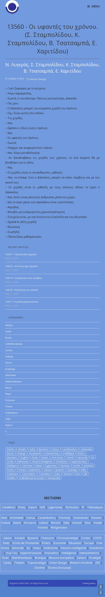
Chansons (47, 538)
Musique (65, 465)
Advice (8, 538)
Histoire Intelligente (42, 461)
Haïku (37, 548)
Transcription (28, 473)
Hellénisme (51, 548)
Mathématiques (22, 558)
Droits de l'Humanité (25, 543)
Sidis (66, 523)
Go (92, 457)
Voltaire (43, 527)
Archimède (16, 518)
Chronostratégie (67, 538)
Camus (55, 449)
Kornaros (30, 523)
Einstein (96, 518)
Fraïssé (5, 523)
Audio (8, 331)
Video (57, 473)
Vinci (77, 473)
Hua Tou (11, 553)
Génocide (18, 548)
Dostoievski (35, 453)
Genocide (82, 457)
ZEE (85, 473)
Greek (10, 461)
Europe (89, 543)
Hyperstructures (30, 553)
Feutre (44, 457)
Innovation (51, 553)
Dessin (10, 453)
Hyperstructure (79, 461)
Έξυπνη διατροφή (59, 568)
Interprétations (89, 553)
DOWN (100, 592)
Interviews (10, 375)
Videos (9, 425)
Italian (39, 465)
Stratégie (95, 558)
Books (8, 337)
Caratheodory (69, 449)
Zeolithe (11, 477)
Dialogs (42, 79)
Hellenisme (23, 461)
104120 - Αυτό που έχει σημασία (21, 266)
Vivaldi (98, 523)
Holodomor (62, 461)
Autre (32, 449)
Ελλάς (22, 507)
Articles (33, 79)
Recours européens (61, 558)
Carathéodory (47, 518)
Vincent (68, 473)
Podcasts (10, 400)
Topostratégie (36, 563)
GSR (42, 507)
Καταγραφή (54, 477)
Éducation (75, 543)
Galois (17, 523)
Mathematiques (13, 381)
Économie (59, 543)
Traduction (12, 473)
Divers (8, 362)
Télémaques (95, 507)
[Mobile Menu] (93, 6)
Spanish (59, 469)
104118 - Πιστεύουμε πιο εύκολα (21, 289)
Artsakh (22, 449)
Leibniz (43, 523)
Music (8, 387)
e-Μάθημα (68, 453)
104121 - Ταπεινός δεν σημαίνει (20, 254)
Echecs (81, 453)
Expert (32, 507)
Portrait (21, 469)
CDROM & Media (13, 343)
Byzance (43, 449)
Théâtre (19, 563)
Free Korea (57, 457)
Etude (35, 457)
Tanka (7, 563)
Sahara (48, 469)
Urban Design (58, 563)
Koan (5, 558)
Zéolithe (39, 568)
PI (83, 507)
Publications (11, 412)
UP (100, 586)
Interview (27, 465)
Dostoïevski (80, 518)
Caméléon (8, 507)
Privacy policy (89, 583)
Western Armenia (81, 563)
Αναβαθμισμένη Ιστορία (31, 477)
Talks (8, 418)
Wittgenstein (59, 527)
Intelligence (13, 465)
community (86, 449)
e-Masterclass (52, 453)
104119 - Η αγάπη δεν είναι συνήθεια (23, 278)
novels (76, 465)
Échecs (46, 543)
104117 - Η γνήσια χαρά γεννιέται (21, 301)
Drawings (10, 368)
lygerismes (51, 465)
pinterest (88, 465)
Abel (4, 518)
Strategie (72, 469)
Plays (8, 393)
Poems (9, 406)
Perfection (72, 507)
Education (12, 457)
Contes (9, 350)
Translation (45, 473)
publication (34, 469)
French (70, 457)
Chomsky (64, 518)
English (24, 457)
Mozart (55, 523)
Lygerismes (55, 507)
